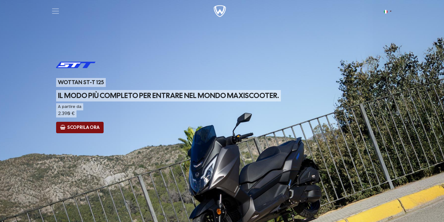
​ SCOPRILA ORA (80, 127)
